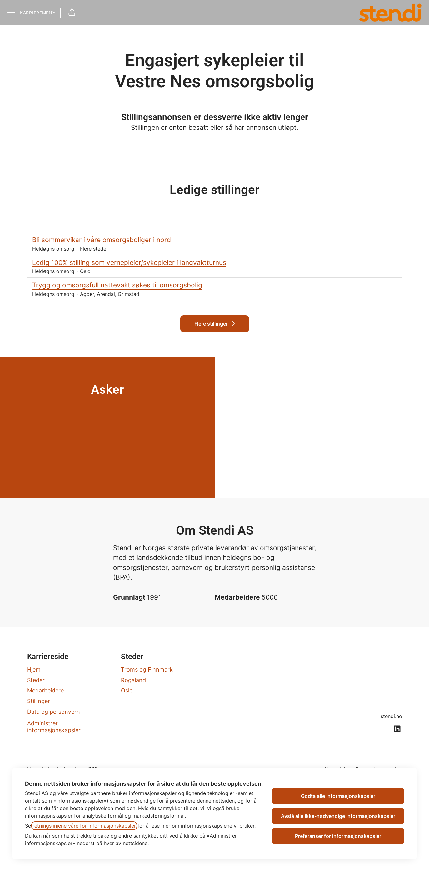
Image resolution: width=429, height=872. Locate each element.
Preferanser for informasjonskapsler (338, 836)
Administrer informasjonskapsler (54, 726)
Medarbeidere (45, 690)
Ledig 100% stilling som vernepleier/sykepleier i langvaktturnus (214, 263)
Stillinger (38, 701)
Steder (36, 680)
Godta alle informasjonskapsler (338, 796)
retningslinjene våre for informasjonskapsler (84, 826)
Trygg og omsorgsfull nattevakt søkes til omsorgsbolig (214, 285)
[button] (72, 12)
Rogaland (133, 680)
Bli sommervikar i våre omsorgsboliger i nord (214, 240)
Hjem (34, 669)
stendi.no (391, 716)
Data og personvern (53, 711)
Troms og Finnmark (147, 669)
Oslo (127, 690)
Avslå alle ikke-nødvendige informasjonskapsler (338, 816)
